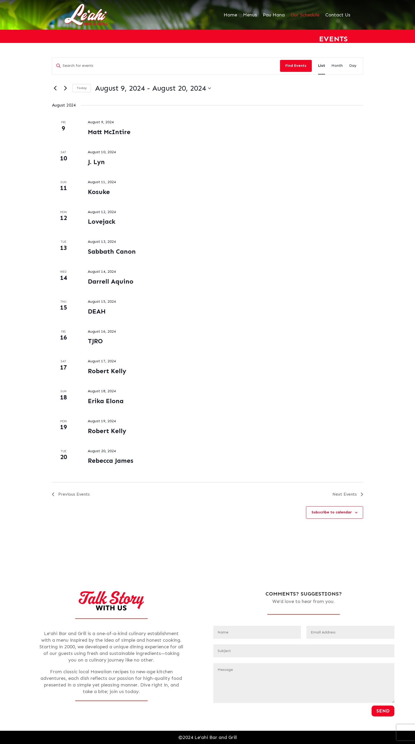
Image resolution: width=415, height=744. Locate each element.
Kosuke (99, 192)
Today (82, 88)
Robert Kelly (107, 371)
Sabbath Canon (112, 251)
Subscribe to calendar (332, 512)
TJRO (95, 341)
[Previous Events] (55, 88)
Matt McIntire (109, 132)
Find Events (295, 65)
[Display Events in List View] (321, 66)
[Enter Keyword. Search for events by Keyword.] (166, 66)
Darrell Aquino (110, 281)
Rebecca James (110, 460)
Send (383, 711)
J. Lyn (96, 162)
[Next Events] (65, 88)
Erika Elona (106, 401)
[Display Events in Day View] (353, 66)
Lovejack (101, 221)
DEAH (97, 311)
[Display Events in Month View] (337, 66)
